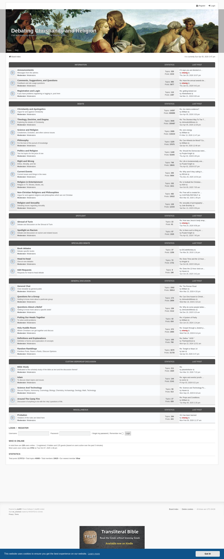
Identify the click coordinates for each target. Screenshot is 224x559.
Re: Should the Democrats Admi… (193, 151)
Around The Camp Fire (28, 399)
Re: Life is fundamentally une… (192, 161)
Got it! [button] (208, 554)
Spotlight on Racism (27, 230)
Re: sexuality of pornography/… (192, 203)
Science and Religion (27, 130)
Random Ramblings (27, 348)
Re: (181, 367)
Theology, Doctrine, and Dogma (33, 119)
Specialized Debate (80, 243)
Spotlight (81, 216)
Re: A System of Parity (188, 318)
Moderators (31, 75)
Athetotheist (186, 94)
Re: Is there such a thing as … (191, 230)
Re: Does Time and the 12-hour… (192, 259)
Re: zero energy (186, 130)
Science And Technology (29, 388)
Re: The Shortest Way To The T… (192, 120)
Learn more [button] (94, 553)
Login (12, 428)
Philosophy (23, 140)
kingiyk (184, 262)
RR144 (184, 174)
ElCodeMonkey (188, 250)
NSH (183, 185)
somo (184, 380)
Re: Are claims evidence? (189, 109)
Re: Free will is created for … (191, 193)
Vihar (78, 458)
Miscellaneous (80, 410)
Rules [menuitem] (9, 50)
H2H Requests (24, 270)
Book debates (24, 248)
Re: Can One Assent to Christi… (192, 297)
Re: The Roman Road (188, 286)
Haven (184, 271)
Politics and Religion (27, 151)
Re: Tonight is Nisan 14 (188, 349)
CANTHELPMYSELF (190, 195)
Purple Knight (187, 153)
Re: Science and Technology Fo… (193, 388)
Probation (22, 415)
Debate (80, 104)
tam (183, 351)
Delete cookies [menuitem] (187, 509)
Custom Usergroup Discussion (80, 362)
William (185, 112)
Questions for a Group (28, 296)
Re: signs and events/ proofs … (192, 377)
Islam (20, 377)
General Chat (23, 286)
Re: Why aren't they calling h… (191, 172)
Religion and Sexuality (28, 203)
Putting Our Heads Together (31, 317)
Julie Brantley (187, 206)
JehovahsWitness (188, 122)
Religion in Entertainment (30, 182)
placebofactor (187, 370)
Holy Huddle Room (26, 328)
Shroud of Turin (25, 222)
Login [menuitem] (211, 6)
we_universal (16, 512)
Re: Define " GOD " (187, 338)
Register (23, 428)
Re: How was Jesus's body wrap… (193, 220)
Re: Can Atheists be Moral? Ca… (192, 140)
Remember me (117, 433)
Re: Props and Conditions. (190, 398)
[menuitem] (11, 514)
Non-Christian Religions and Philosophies (38, 192)
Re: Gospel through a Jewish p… (192, 328)
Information (81, 65)
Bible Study (23, 367)
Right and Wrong (25, 161)
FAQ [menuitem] (16, 50)
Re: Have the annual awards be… (193, 81)
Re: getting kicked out (188, 91)
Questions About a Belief (29, 307)
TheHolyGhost (187, 341)
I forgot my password (100, 433)
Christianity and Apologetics (31, 109)
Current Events (24, 171)
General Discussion (80, 281)
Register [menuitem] (200, 6)
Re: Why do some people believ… (193, 307)
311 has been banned (188, 415)
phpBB (19, 509)
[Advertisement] (112, 485)
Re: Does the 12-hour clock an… (192, 269)
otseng (185, 73)
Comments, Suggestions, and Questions (37, 80)
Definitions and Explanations (31, 338)
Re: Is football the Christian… (191, 182)
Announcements (25, 70)
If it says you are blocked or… (191, 70)
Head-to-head (24, 259)
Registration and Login (28, 91)
